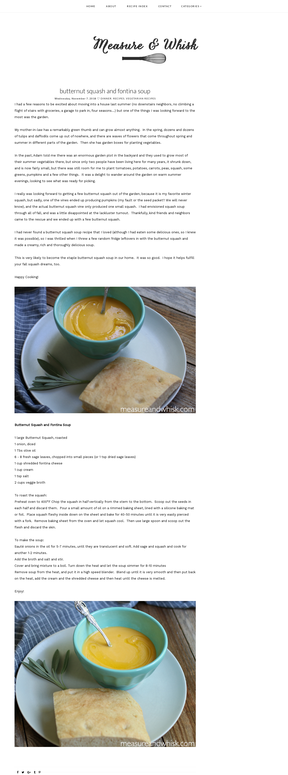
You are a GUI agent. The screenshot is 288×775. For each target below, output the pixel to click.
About (111, 6)
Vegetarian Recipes (141, 98)
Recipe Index (137, 6)
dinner (106, 98)
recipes (118, 98)
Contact (165, 6)
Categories (190, 6)
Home (90, 6)
